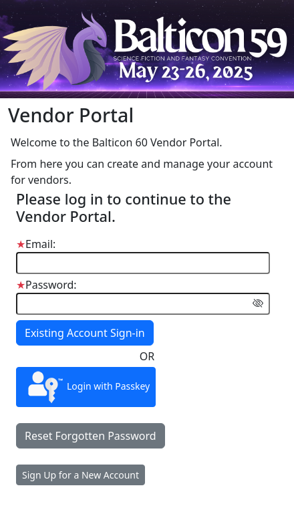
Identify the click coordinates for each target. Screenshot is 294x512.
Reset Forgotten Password (90, 435)
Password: (46, 284)
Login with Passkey (86, 387)
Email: (35, 244)
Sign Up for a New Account (80, 475)
